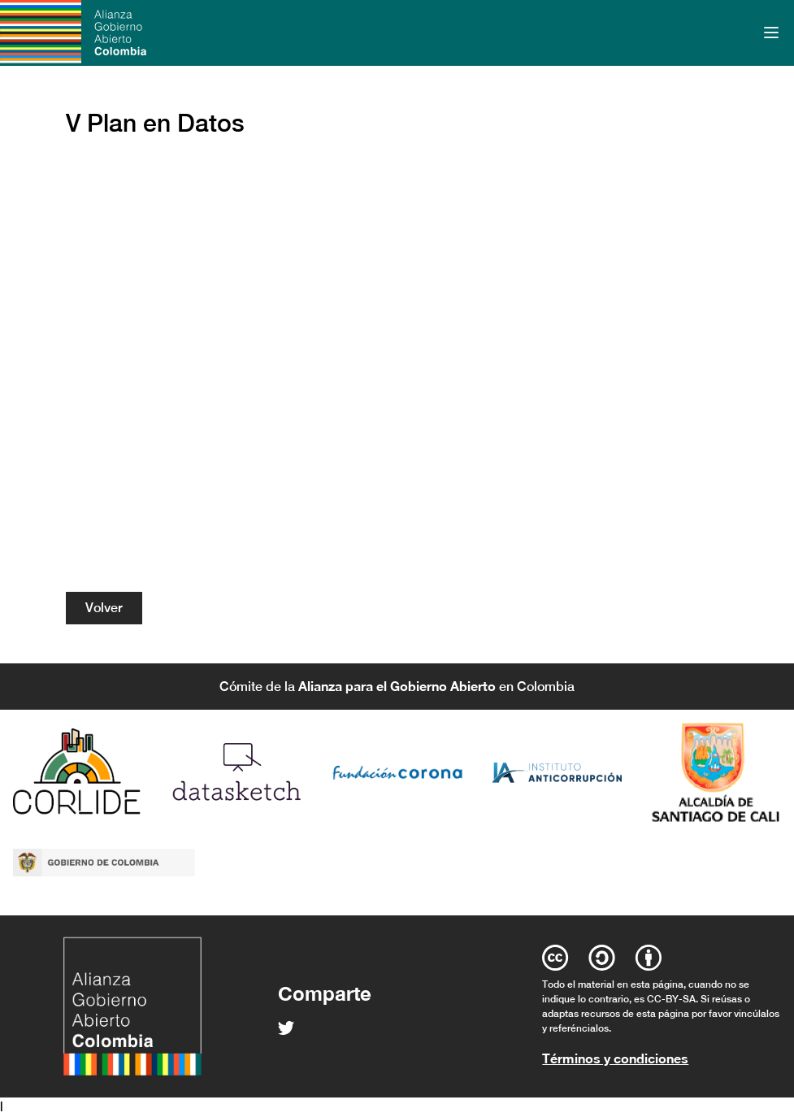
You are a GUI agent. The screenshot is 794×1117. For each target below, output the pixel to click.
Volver (104, 607)
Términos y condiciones (615, 1058)
